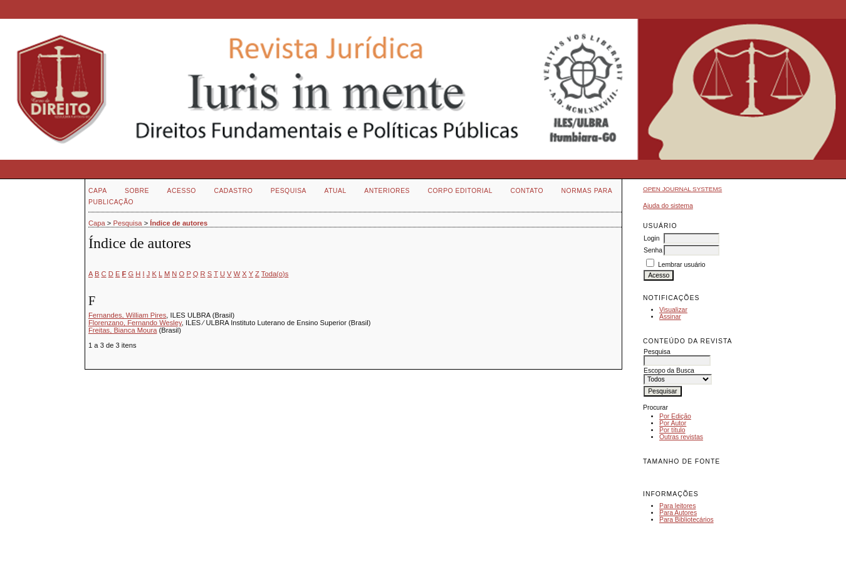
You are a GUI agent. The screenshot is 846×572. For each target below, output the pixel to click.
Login (651, 238)
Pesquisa (288, 190)
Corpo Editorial (459, 190)
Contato (526, 190)
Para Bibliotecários (686, 519)
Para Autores (678, 512)
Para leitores (677, 505)
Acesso (181, 190)
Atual (336, 190)
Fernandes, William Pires (127, 315)
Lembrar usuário (682, 264)
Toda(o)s (275, 274)
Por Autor (672, 423)
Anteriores (387, 190)
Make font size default (674, 476)
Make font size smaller (654, 476)
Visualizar (673, 309)
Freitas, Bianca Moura (122, 330)
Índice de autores (178, 223)
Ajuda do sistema (668, 205)
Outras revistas (681, 437)
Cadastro (233, 190)
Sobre (137, 190)
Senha (653, 250)
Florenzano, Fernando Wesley (135, 322)
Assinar (670, 316)
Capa (97, 190)
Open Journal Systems (682, 188)
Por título (672, 430)
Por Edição (675, 416)
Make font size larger (694, 476)
